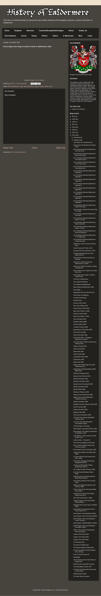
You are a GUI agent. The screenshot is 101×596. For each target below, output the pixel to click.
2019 (74, 122)
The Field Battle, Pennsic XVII (82, 566)
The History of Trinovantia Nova (82, 142)
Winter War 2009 (78, 351)
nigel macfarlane (29, 86)
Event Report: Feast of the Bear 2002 (84, 449)
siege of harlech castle (41, 86)
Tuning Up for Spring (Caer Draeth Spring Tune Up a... (83, 494)
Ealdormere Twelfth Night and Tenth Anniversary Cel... (84, 365)
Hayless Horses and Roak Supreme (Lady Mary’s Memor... (84, 477)
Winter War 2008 (78, 362)
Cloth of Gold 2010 (79, 349)
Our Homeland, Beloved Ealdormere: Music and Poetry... (84, 154)
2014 (74, 132)
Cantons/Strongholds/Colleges (51, 30)
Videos (55, 36)
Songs (34, 36)
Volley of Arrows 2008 (79, 346)
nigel (21, 86)
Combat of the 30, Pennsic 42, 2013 (84, 250)
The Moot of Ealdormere (80, 279)
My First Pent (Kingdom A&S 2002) (84, 442)
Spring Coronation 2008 (80, 401)
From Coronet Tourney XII (81, 554)
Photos (44, 36)
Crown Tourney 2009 (79, 407)
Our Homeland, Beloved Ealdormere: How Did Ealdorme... (84, 231)
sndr (53, 590)
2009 (9, 86)
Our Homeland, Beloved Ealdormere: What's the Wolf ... (84, 223)
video (50, 86)
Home (7, 30)
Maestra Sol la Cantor (36, 80)
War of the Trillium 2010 (80, 305)
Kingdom (18, 30)
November (77, 137)
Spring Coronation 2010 (80, 378)
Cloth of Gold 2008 (79, 354)
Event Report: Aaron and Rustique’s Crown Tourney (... (84, 519)
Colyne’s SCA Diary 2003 (81, 534)
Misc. (80, 36)
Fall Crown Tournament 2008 (82, 415)
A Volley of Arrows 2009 (80, 327)
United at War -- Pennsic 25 (81, 440)
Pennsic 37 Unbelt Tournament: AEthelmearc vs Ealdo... (82, 262)
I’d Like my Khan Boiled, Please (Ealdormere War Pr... (83, 466)
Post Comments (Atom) (19, 152)
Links (90, 36)
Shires (71, 30)
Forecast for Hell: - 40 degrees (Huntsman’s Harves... (82, 338)
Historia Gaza (77, 300)
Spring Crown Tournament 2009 (83, 384)
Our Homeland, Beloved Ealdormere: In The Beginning (84, 236)
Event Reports (10, 36)
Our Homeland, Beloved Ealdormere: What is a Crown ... (84, 219)
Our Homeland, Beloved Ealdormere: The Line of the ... (84, 150)
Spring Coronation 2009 (80, 386)
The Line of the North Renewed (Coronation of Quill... (82, 422)
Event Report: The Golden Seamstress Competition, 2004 (85, 432)
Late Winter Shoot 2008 (80, 357)
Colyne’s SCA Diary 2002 (81, 537)
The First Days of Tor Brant (81, 426)
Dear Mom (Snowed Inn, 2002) (82, 498)
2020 (74, 119)
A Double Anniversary (79, 298)
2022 (74, 116)
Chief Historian (87, 98)
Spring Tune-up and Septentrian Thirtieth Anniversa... (83, 398)
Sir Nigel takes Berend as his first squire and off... (83, 254)
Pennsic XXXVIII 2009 (80, 313)
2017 (74, 124)
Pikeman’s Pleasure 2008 (81, 392)
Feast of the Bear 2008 (80, 335)
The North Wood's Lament (81, 576)
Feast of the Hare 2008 (80, 409)
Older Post (60, 148)
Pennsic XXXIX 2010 (79, 303)
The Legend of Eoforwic (80, 282)
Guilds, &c (83, 30)
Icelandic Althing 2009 (80, 321)
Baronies (30, 30)
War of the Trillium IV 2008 (81, 311)
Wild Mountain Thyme (79, 574)
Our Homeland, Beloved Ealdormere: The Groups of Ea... (84, 163)
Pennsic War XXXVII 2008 (81, 308)
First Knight (76, 290)
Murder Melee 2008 (79, 389)
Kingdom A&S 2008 (79, 412)
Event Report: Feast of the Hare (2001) (85, 516)
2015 (74, 130)
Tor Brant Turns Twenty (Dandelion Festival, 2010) (83, 418)
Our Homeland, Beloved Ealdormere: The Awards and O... (84, 158)
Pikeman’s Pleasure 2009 (81, 381)
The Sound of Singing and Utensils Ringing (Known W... (83, 461)
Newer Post (8, 148)
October (76, 140)
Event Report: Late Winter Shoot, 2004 (85, 428)
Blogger (65, 590)
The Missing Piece (78, 542)
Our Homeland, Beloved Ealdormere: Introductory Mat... (84, 240)
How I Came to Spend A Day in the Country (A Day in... (83, 446)
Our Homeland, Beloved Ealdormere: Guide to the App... (84, 206)
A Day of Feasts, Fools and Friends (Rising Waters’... (84, 501)
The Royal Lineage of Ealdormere (83, 547)
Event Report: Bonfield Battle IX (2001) (85, 523)
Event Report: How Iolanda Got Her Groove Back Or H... (84, 510)
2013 (74, 135)
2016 (74, 127)
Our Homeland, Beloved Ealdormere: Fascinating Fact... (84, 167)
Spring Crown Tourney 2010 (81, 376)
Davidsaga (76, 557)
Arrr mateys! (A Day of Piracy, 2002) (84, 469)
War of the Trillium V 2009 (81, 316)
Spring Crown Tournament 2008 (83, 394)
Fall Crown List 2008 (79, 332)
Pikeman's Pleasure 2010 (81, 373)
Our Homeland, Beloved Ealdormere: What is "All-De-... (84, 227)
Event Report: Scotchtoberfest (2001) (84, 513)
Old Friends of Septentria (81, 295)
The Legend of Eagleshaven (81, 284)
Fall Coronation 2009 (79, 324)
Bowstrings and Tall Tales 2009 (82, 329)
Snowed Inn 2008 (78, 359)
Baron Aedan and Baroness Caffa (83, 287)
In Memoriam (68, 36)
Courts (24, 36)
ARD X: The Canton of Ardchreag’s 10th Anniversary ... (83, 530)
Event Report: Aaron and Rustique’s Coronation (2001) (84, 526)
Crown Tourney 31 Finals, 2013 (82, 248)
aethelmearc (15, 86)
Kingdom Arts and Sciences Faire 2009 (85, 404)
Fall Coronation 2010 (79, 319)
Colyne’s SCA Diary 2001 (81, 539)
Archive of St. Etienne (78, 109)
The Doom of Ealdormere (81, 545)
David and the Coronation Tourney (83, 564)
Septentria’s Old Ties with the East (83, 292)
